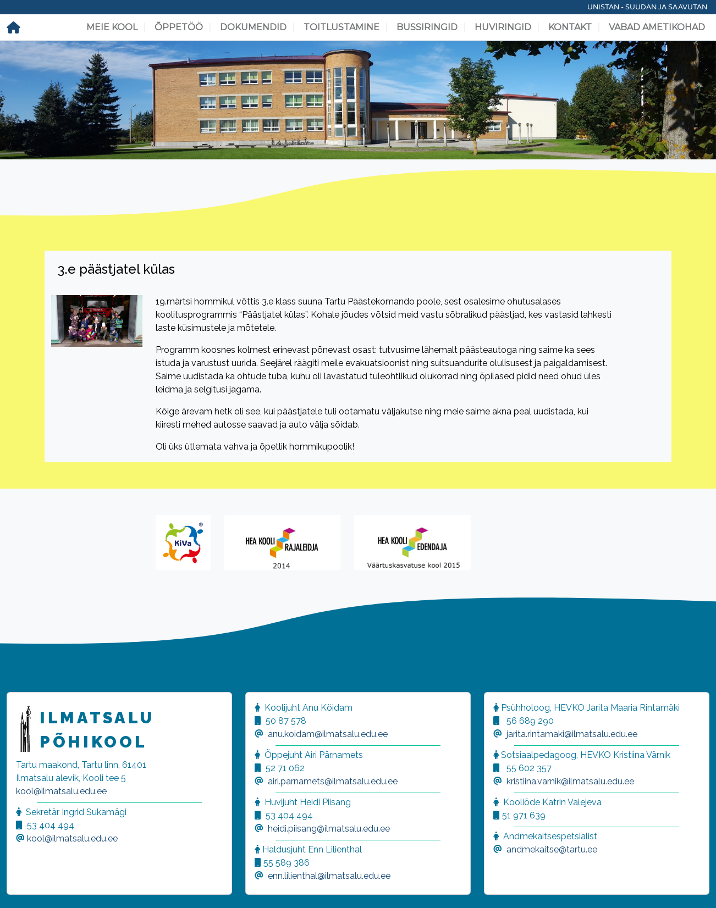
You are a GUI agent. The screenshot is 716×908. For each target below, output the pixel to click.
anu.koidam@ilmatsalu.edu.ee (328, 734)
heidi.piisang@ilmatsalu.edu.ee (329, 828)
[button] (22, 886)
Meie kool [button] (111, 27)
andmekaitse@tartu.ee (551, 849)
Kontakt (570, 27)
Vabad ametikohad (657, 27)
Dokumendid (253, 27)
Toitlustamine (341, 27)
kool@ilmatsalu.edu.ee (61, 791)
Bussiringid (427, 27)
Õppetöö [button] (179, 27)
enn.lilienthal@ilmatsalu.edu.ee (329, 876)
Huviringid (503, 27)
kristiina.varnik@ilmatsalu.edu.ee (570, 781)
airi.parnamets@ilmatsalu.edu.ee (333, 781)
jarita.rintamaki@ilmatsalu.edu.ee (571, 734)
